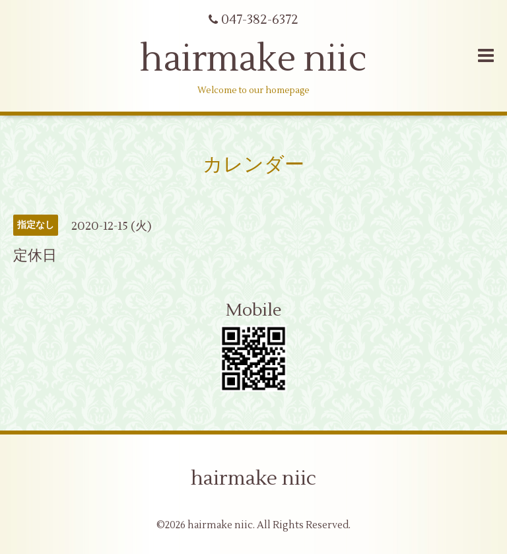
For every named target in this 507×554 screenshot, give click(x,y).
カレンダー (253, 165)
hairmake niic (253, 59)
